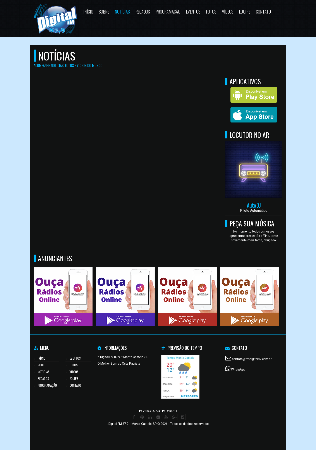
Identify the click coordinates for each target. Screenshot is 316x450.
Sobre (42, 364)
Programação (47, 385)
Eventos (75, 358)
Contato (75, 385)
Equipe (73, 378)
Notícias (44, 371)
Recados (43, 378)
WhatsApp (238, 369)
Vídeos (74, 371)
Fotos (73, 364)
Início (41, 358)
